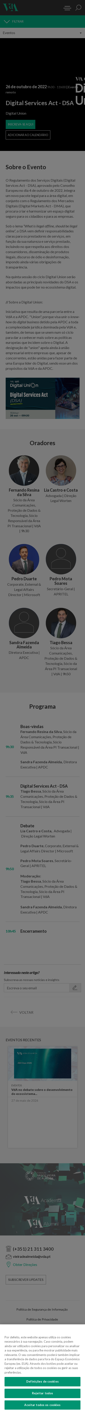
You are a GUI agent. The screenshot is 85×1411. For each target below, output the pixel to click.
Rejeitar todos (42, 1397)
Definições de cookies (42, 1386)
